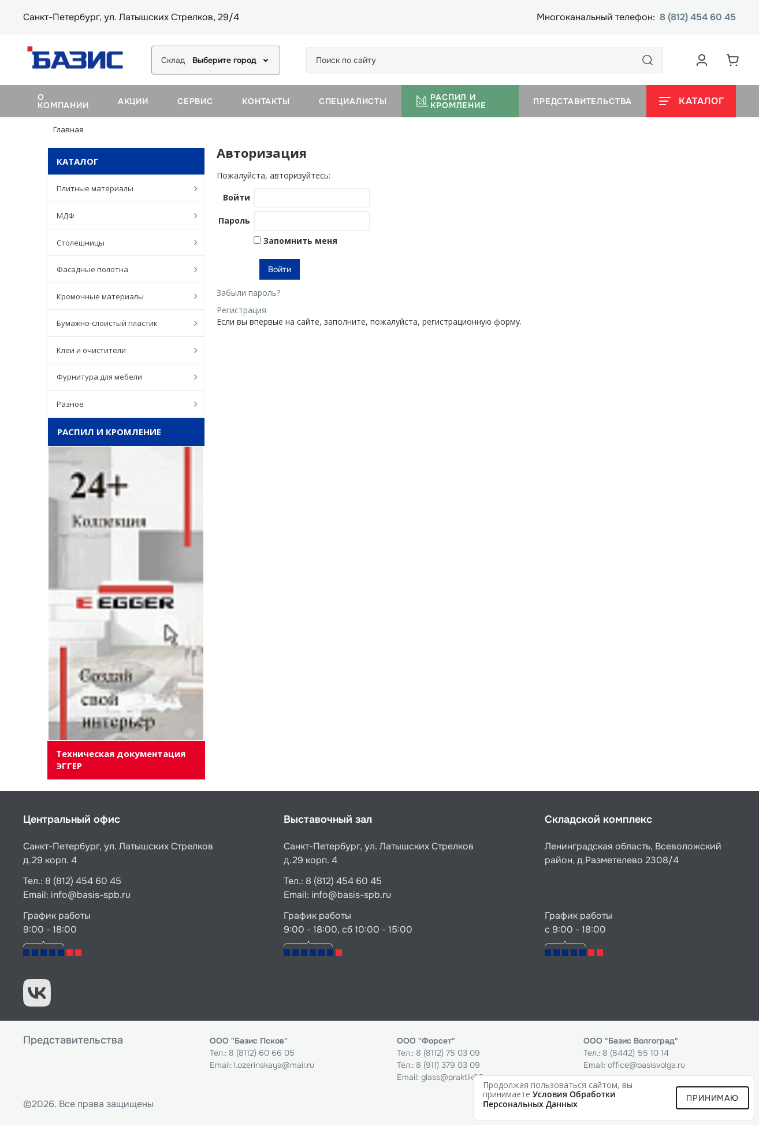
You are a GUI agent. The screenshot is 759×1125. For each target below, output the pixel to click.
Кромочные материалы (121, 296)
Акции (133, 101)
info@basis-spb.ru (91, 895)
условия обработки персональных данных (549, 1099)
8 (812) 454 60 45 (698, 18)
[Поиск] (647, 60)
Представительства (582, 101)
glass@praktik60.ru (457, 1077)
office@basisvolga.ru (646, 1065)
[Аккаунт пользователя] (702, 60)
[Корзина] (733, 60)
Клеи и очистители (121, 350)
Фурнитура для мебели (121, 377)
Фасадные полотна (121, 269)
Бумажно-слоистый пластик (121, 323)
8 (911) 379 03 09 (448, 1065)
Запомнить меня (299, 240)
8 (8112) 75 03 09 (448, 1053)
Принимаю (712, 1098)
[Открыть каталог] (691, 101)
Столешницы (121, 242)
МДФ (121, 215)
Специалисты (353, 101)
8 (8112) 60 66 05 (262, 1053)
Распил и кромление (451, 101)
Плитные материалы (121, 188)
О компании (63, 101)
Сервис (195, 101)
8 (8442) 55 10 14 (635, 1053)
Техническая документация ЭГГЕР (120, 759)
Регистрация (241, 310)
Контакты (266, 101)
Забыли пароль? (248, 292)
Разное (121, 404)
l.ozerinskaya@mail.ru (274, 1065)
